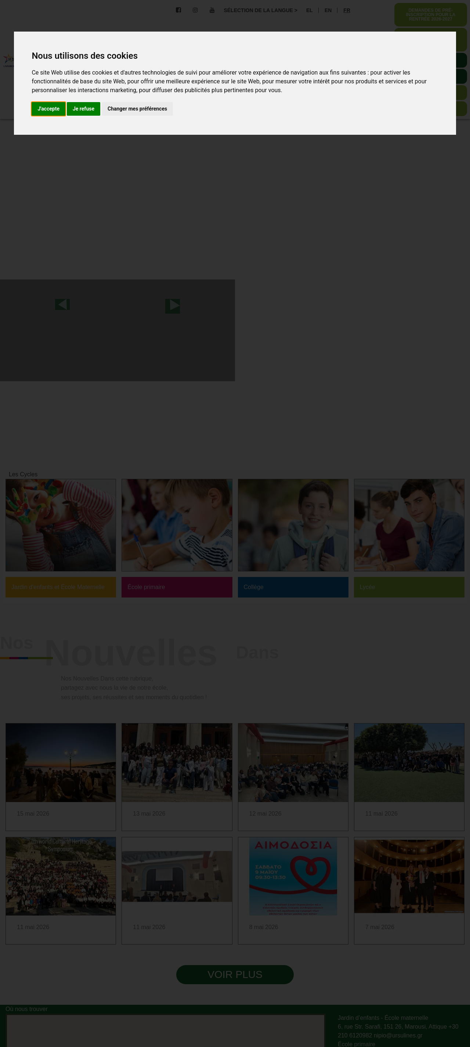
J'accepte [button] (48, 109)
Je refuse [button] (83, 109)
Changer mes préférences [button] (137, 109)
